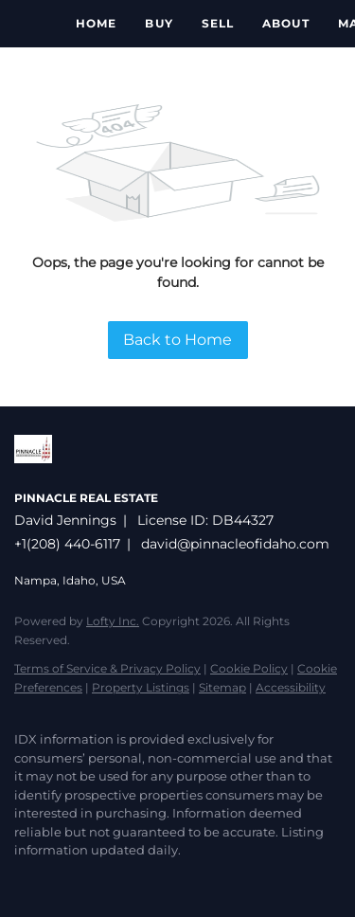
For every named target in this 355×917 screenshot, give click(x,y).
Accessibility (291, 687)
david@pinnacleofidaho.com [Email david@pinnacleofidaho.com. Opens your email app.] (235, 543)
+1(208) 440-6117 (67, 543)
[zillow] (61, 879)
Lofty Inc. (112, 621)
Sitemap (222, 687)
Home (96, 23)
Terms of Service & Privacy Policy (107, 668)
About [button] (286, 23)
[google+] (137, 879)
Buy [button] (158, 23)
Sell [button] (218, 23)
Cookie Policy (249, 668)
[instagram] (99, 879)
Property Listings (140, 687)
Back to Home (177, 340)
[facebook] (23, 879)
